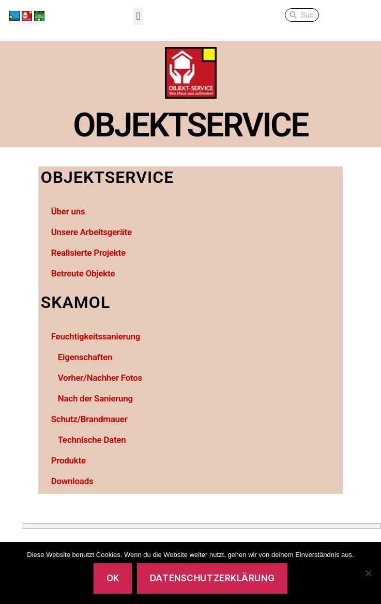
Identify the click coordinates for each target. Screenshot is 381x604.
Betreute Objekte (83, 273)
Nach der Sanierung (95, 398)
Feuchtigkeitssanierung (96, 336)
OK (112, 578)
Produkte (68, 460)
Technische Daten (92, 440)
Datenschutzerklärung (212, 578)
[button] (138, 16)
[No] (368, 573)
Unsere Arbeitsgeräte (91, 232)
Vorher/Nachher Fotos (100, 378)
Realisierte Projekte (88, 252)
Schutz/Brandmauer (89, 419)
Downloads (72, 481)
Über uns (68, 211)
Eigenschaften (85, 357)
